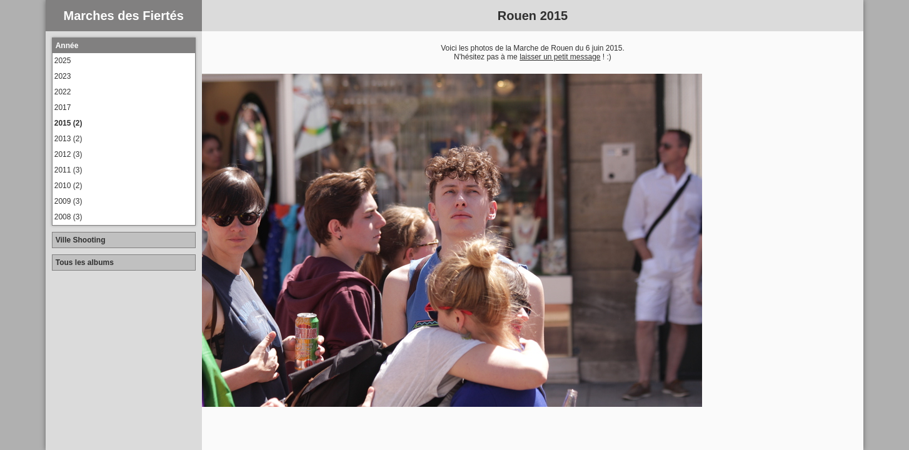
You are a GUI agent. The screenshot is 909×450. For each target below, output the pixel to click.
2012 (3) (68, 154)
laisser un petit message (560, 56)
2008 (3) (68, 216)
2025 (62, 60)
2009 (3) (68, 201)
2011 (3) (68, 170)
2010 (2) (68, 185)
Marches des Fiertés (124, 15)
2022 (62, 92)
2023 (62, 76)
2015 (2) (68, 123)
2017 (62, 107)
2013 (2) (68, 138)
